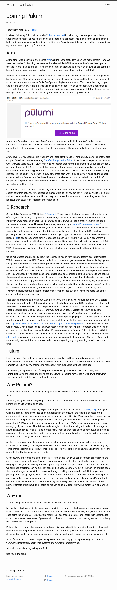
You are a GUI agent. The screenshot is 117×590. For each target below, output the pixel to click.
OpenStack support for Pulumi (59, 160)
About (108, 4)
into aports (11, 337)
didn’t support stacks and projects (66, 323)
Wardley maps (90, 409)
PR (16, 238)
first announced (57, 35)
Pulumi (33, 30)
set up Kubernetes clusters (86, 224)
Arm (49, 60)
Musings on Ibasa (19, 4)
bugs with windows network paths (28, 323)
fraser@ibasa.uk (14, 579)
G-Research (50, 214)
